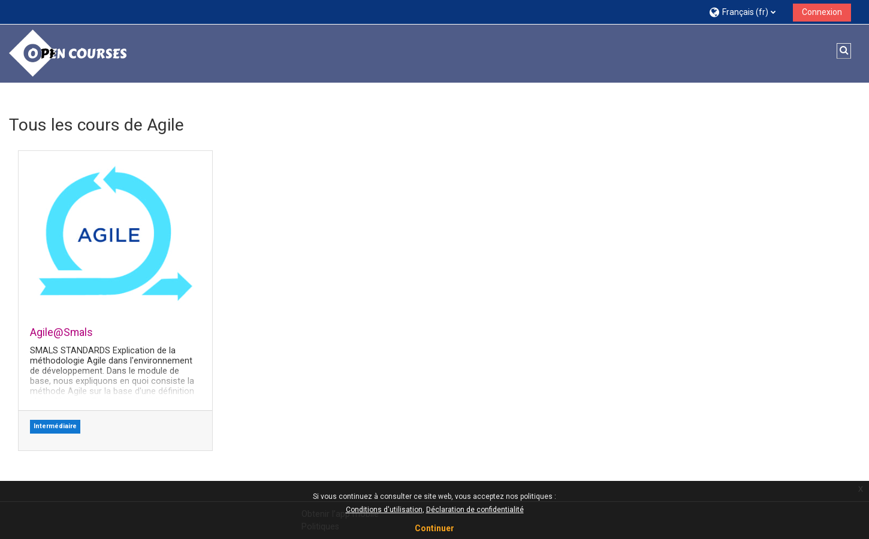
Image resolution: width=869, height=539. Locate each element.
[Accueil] (69, 53)
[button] (746, 11)
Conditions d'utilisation (384, 509)
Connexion (822, 12)
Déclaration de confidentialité (475, 509)
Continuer (434, 528)
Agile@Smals (61, 332)
